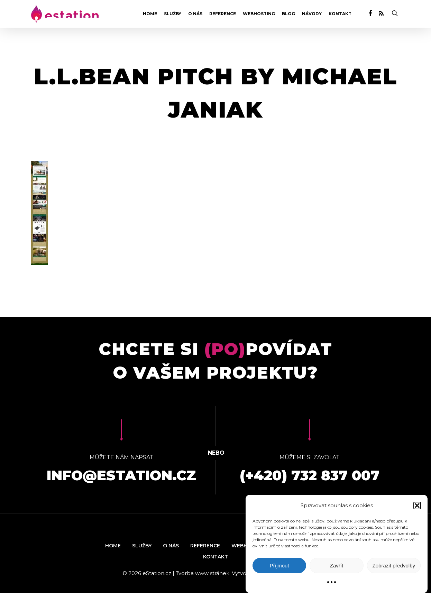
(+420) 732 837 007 (309, 475)
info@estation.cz (121, 475)
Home (150, 14)
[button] (417, 505)
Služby (172, 14)
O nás (195, 14)
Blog (288, 14)
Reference (222, 14)
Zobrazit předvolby (394, 565)
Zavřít (336, 565)
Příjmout (279, 565)
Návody (312, 14)
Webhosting (259, 14)
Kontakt (340, 14)
